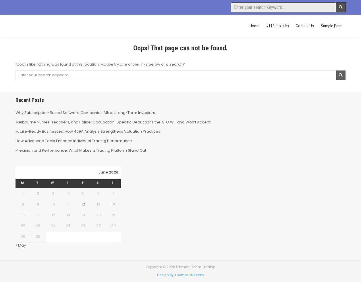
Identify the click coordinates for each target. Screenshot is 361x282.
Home (254, 26)
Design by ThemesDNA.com (180, 275)
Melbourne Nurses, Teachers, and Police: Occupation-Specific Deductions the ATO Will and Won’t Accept (113, 122)
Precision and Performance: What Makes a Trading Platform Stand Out (81, 150)
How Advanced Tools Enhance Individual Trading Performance (74, 141)
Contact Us (305, 26)
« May (21, 245)
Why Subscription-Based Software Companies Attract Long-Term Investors (85, 112)
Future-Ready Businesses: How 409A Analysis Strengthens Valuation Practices (88, 131)
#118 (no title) (277, 26)
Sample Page (331, 26)
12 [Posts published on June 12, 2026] (83, 204)
